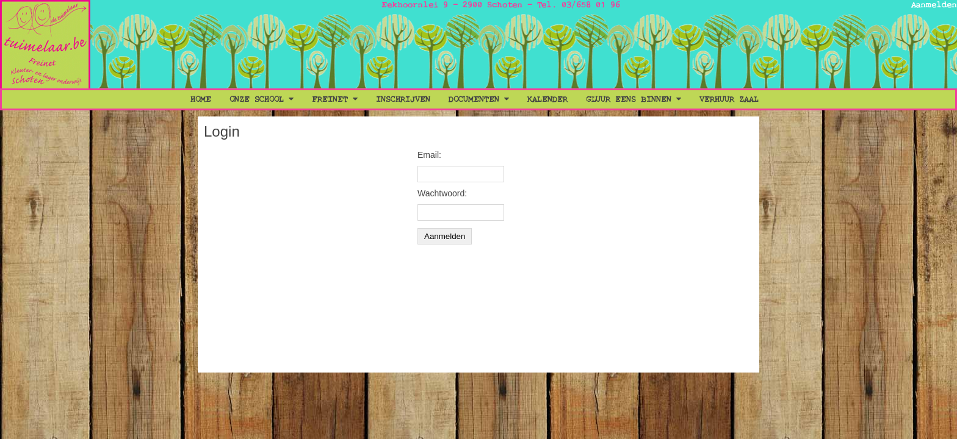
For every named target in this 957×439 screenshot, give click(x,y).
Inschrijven (403, 99)
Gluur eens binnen (633, 99)
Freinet (335, 99)
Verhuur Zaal (729, 99)
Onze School (261, 99)
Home (200, 99)
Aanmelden (934, 5)
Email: (429, 155)
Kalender (547, 99)
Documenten (479, 99)
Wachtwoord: (442, 193)
